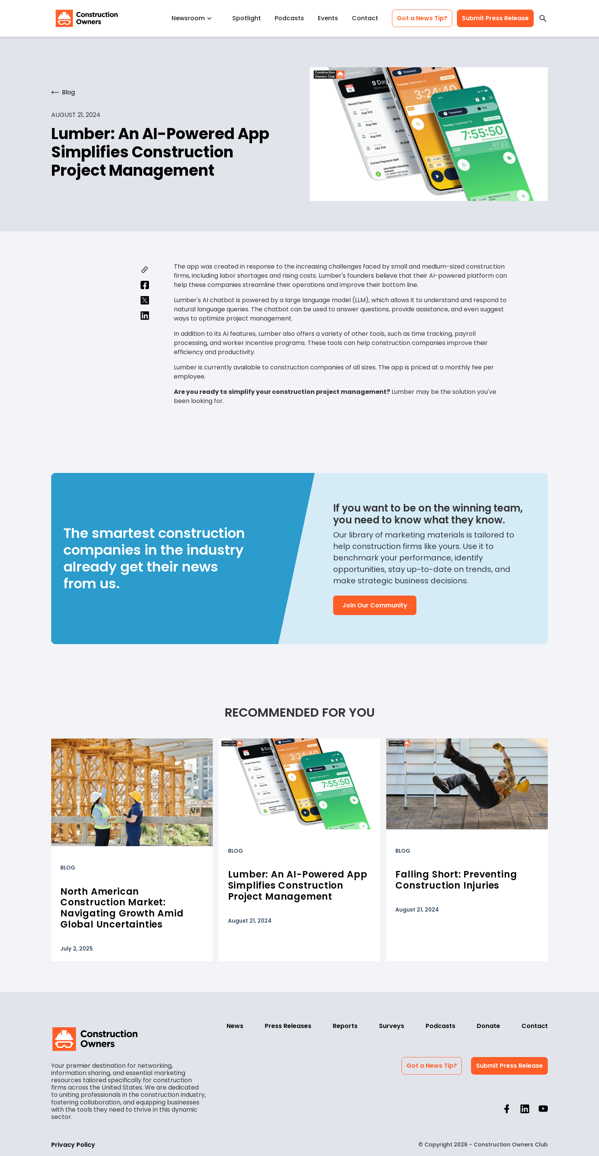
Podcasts (289, 18)
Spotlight (246, 18)
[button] (195, 18)
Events (328, 18)
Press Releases (288, 1026)
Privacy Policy (73, 1144)
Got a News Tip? (422, 18)
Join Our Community (374, 605)
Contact (365, 18)
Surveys (391, 1026)
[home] (86, 18)
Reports (345, 1026)
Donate (488, 1026)
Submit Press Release (495, 18)
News (235, 1026)
